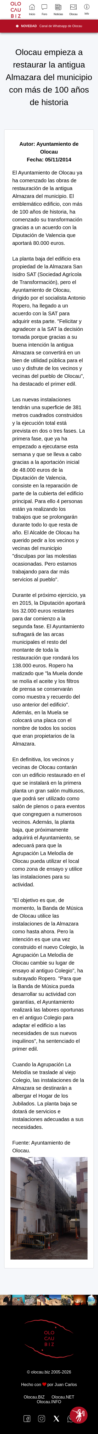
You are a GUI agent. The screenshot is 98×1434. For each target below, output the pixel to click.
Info (87, 9)
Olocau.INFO (49, 1402)
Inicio (32, 10)
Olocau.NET (62, 1397)
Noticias (58, 10)
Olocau (73, 10)
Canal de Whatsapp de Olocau (51, 26)
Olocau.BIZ (34, 1397)
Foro (44, 10)
